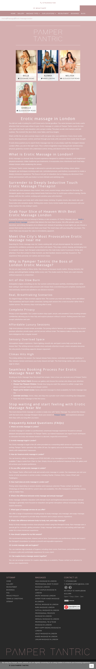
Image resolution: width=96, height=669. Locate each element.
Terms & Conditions (14, 599)
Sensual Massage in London (47, 619)
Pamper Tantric (59, 415)
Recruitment (63, 13)
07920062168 (48, 3)
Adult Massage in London (46, 634)
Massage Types (33, 13)
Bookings (75, 13)
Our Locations (49, 13)
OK (91, 666)
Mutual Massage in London (46, 605)
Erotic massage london (23, 18)
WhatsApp (39, 8)
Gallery (21, 13)
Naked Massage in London (46, 637)
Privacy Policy (12, 596)
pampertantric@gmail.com (77, 584)
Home (13, 13)
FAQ (7, 593)
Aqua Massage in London (46, 581)
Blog (83, 13)
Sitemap (9, 602)
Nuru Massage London (45, 607)
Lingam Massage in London (46, 639)
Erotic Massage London (45, 596)
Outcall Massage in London (47, 610)
